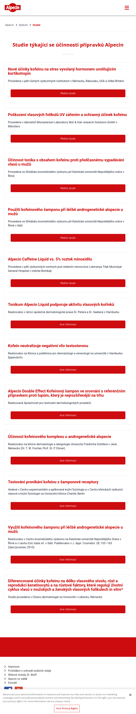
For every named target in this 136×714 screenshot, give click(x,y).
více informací (68, 324)
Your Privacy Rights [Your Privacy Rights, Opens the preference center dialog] (67, 708)
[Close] (130, 695)
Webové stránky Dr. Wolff (20, 674)
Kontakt (10, 682)
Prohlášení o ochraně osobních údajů (27, 670)
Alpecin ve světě (15, 679)
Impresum (11, 666)
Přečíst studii (68, 93)
